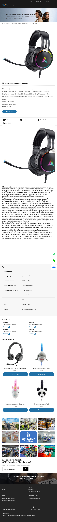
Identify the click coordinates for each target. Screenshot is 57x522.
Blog (31, 1)
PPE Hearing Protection (34, 491)
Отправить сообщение (34, 498)
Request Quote (9, 111)
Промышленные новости (8, 500)
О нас (3, 489)
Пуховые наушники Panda (41, 404)
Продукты (8, 23)
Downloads (7, 123)
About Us (38, 1)
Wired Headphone (32, 23)
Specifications (42, 120)
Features (6, 120)
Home (3, 23)
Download (6, 327)
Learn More (15, 374)
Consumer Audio (16, 23)
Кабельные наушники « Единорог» (15, 404)
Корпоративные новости (8, 498)
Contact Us (48, 1)
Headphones (24, 23)
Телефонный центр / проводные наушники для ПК (15, 368)
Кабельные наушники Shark (41, 368)
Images (23, 120)
